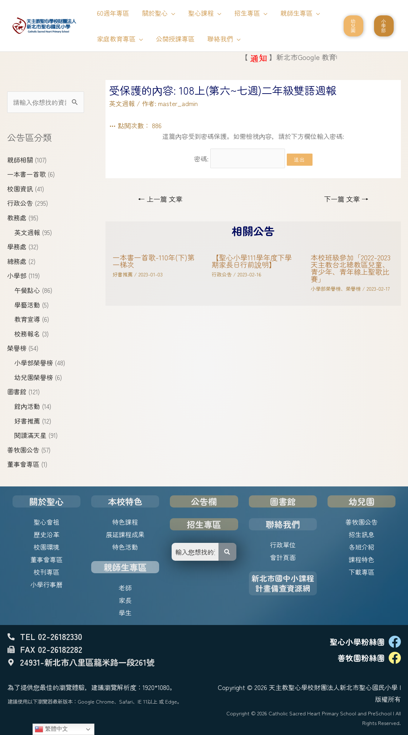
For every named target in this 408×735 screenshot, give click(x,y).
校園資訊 (20, 188)
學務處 (16, 246)
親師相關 (20, 159)
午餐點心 (27, 290)
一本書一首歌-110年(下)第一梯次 (154, 261)
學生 (125, 612)
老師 (125, 587)
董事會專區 (23, 464)
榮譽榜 (16, 347)
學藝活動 (27, 304)
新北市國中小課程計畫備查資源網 (282, 583)
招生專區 (204, 524)
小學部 (16, 275)
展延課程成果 (125, 534)
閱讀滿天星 (30, 435)
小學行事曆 (46, 584)
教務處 (16, 217)
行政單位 (283, 544)
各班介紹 (361, 546)
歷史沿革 (46, 534)
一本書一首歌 (26, 174)
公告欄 (204, 501)
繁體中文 (51, 729)
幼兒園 (361, 501)
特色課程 (125, 521)
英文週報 (27, 232)
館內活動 (27, 406)
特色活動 (125, 546)
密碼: (239, 158)
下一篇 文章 (346, 199)
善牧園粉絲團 (361, 657)
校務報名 (27, 333)
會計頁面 (283, 557)
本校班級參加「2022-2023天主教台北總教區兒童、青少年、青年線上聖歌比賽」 (350, 268)
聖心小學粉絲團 (357, 641)
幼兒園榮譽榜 (33, 377)
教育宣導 (27, 319)
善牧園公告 (23, 449)
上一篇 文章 (160, 199)
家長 (125, 600)
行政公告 (20, 203)
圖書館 (16, 391)
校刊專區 (46, 571)
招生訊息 (361, 534)
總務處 (16, 261)
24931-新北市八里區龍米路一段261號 (87, 662)
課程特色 (361, 559)
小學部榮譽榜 (33, 362)
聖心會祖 (46, 521)
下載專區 (361, 571)
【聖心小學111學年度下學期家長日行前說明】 (252, 261)
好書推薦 (27, 420)
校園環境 (46, 546)
